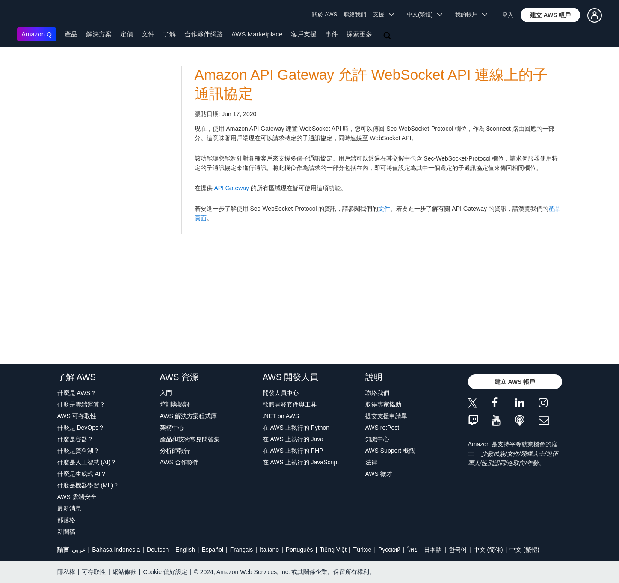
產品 (71, 34)
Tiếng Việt (333, 549)
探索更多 (359, 34)
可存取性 (94, 571)
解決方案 (99, 34)
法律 (371, 462)
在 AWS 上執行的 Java (293, 439)
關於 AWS (324, 14)
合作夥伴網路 (203, 34)
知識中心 (377, 439)
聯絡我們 (355, 14)
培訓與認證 (175, 404)
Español (212, 549)
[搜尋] (388, 36)
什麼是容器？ (75, 439)
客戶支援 (304, 34)
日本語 (433, 549)
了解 (169, 34)
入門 (166, 392)
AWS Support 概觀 (390, 450)
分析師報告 (175, 450)
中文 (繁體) (524, 549)
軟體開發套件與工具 (290, 404)
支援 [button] (383, 14)
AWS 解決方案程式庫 (188, 416)
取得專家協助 (383, 404)
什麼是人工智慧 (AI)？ (86, 462)
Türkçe (362, 549)
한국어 (458, 549)
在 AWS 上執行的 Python (296, 427)
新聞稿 (66, 531)
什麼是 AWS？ (76, 392)
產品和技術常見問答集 (190, 439)
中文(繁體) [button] (425, 14)
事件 (331, 34)
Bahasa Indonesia (116, 549)
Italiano (269, 549)
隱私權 (66, 571)
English (185, 549)
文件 (148, 34)
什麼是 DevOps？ (80, 427)
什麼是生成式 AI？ (82, 473)
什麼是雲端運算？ (81, 404)
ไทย (412, 549)
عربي (79, 549)
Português (299, 549)
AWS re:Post (382, 427)
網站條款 (124, 571)
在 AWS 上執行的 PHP (293, 450)
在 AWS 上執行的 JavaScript (301, 462)
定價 (126, 34)
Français (241, 549)
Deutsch (158, 549)
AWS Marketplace (256, 34)
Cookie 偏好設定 (165, 571)
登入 (507, 15)
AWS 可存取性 (76, 416)
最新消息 (69, 508)
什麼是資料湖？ (78, 450)
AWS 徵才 (378, 473)
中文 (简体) (488, 549)
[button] (550, 15)
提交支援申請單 (386, 416)
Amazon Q (36, 34)
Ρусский (389, 549)
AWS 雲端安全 (76, 496)
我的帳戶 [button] (471, 14)
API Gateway (231, 188)
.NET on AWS (281, 416)
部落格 (66, 520)
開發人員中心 (281, 392)
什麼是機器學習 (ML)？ (88, 485)
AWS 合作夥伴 (179, 462)
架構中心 (172, 427)
